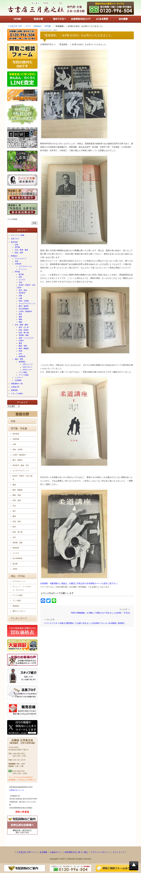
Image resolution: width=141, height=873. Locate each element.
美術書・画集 (24, 335)
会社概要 (43, 852)
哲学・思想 (23, 290)
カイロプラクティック (27, 303)
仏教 (20, 298)
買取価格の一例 (17, 384)
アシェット (23, 269)
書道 (20, 343)
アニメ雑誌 (23, 372)
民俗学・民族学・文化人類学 (25, 286)
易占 (14, 511)
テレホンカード (20, 259)
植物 (20, 322)
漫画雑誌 (22, 362)
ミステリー (19, 378)
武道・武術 (17, 521)
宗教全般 (16, 439)
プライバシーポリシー (100, 852)
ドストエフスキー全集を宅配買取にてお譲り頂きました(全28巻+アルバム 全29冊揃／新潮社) (84, 623)
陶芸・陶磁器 (24, 348)
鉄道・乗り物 (24, 333)
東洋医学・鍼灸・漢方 (21, 465)
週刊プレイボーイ (19, 611)
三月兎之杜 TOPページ (26, 852)
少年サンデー (27, 370)
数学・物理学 (24, 306)
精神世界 (22, 356)
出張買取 (18, 380)
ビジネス (22, 280)
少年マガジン (27, 367)
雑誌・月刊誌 (18, 576)
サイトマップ (118, 852)
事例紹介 (14, 256)
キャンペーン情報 (17, 235)
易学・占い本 (24, 327)
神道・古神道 (24, 301)
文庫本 (21, 341)
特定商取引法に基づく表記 (76, 852)
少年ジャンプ (27, 364)
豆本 (20, 354)
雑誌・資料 (19, 253)
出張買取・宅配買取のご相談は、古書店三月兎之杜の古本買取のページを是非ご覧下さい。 (79, 583)
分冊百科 (18, 264)
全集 (16, 245)
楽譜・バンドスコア (26, 338)
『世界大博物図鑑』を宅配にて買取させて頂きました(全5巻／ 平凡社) (99, 613)
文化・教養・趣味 (21, 250)
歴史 (20, 314)
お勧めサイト (56, 852)
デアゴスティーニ (25, 266)
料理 (20, 351)
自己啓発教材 (24, 309)
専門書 (17, 247)
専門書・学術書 (19, 428)
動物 (20, 319)
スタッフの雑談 (17, 394)
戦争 (20, 277)
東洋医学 (22, 293)
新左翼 (21, 274)
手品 (20, 282)
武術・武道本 (24, 330)
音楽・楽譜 (17, 500)
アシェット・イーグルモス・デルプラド (22, 588)
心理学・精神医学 (25, 311)
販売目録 (14, 242)
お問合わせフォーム (16, 790)
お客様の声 (15, 387)
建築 (20, 317)
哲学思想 (16, 434)
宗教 (20, 296)
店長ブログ (15, 239)
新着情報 (14, 390)
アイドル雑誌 (24, 375)
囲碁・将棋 (23, 346)
